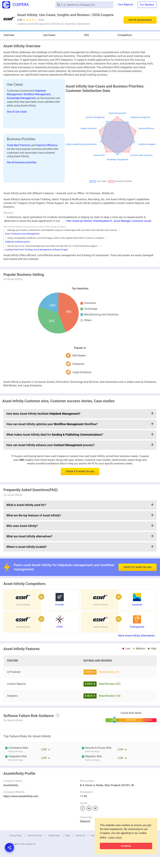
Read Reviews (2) (109, 671)
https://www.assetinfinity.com (20, 796)
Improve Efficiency (47, 145)
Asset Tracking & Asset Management (22, 233)
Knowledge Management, (22, 98)
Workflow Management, (37, 94)
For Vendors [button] (147, 4)
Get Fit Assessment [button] (140, 19)
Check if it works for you (80, 471)
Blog (68, 835)
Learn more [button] (115, 837)
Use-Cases (49, 35)
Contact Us (80, 835)
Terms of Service (34, 835)
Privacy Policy (15, 835)
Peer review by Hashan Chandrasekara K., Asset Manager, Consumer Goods (108, 220)
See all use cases (17, 111)
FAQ (86, 35)
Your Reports (125, 4)
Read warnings (92, 751)
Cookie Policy (54, 835)
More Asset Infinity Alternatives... (137, 635)
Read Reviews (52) (109, 683)
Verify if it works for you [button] (138, 558)
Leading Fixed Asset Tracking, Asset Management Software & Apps (36, 249)
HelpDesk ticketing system (17, 241)
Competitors (125, 35)
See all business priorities (21, 162)
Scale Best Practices (19, 145)
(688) (41, 19)
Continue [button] (126, 846)
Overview (9, 35)
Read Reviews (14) (109, 695)
